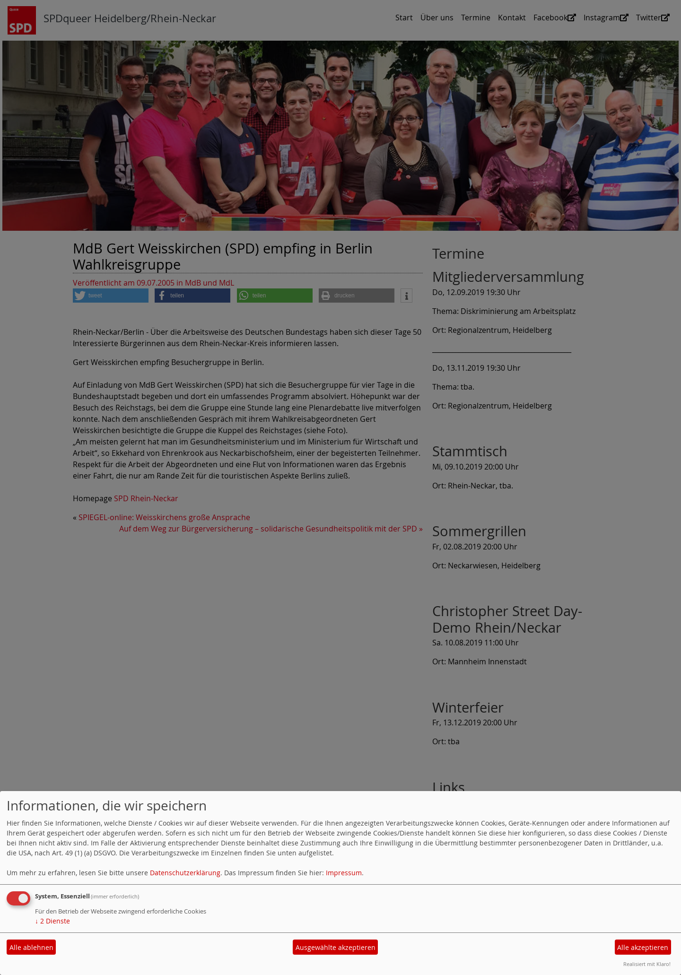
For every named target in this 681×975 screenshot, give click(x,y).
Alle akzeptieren (642, 947)
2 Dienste (52, 920)
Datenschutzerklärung (185, 872)
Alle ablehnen (31, 947)
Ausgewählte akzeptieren (335, 947)
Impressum (344, 872)
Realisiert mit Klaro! (647, 963)
